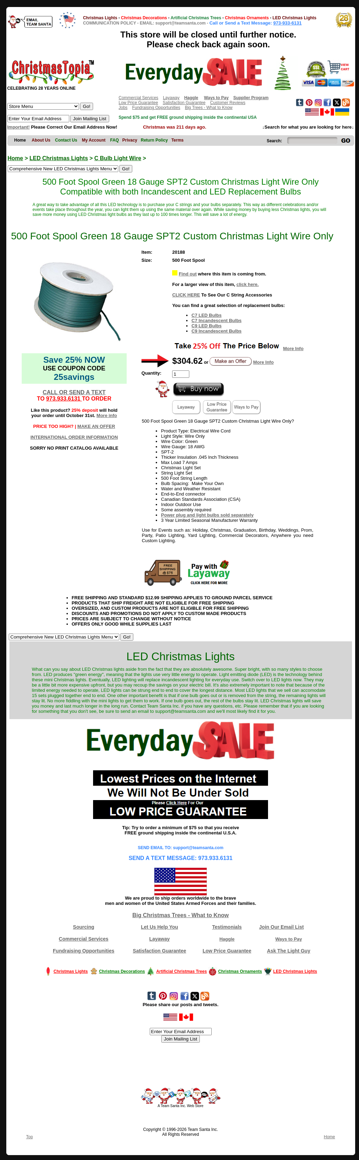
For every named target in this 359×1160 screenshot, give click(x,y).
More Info (293, 348)
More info (107, 415)
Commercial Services (138, 97)
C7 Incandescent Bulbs (216, 320)
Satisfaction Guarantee (184, 102)
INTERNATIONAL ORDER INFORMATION (74, 437)
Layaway (171, 97)
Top (29, 1136)
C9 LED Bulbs (206, 325)
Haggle (226, 939)
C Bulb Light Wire (117, 158)
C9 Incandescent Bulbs (216, 331)
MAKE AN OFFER (96, 426)
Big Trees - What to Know (208, 107)
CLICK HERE (186, 295)
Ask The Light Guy (288, 951)
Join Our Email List (281, 927)
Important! (18, 127)
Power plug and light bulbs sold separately (207, 515)
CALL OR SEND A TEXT (74, 392)
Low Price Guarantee (138, 102)
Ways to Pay (288, 939)
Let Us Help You (159, 927)
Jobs (123, 107)
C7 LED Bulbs (206, 315)
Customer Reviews (227, 102)
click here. (248, 284)
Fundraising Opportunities (156, 107)
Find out (188, 274)
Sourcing (83, 927)
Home (15, 158)
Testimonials (227, 927)
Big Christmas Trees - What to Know (180, 915)
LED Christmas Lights (58, 158)
